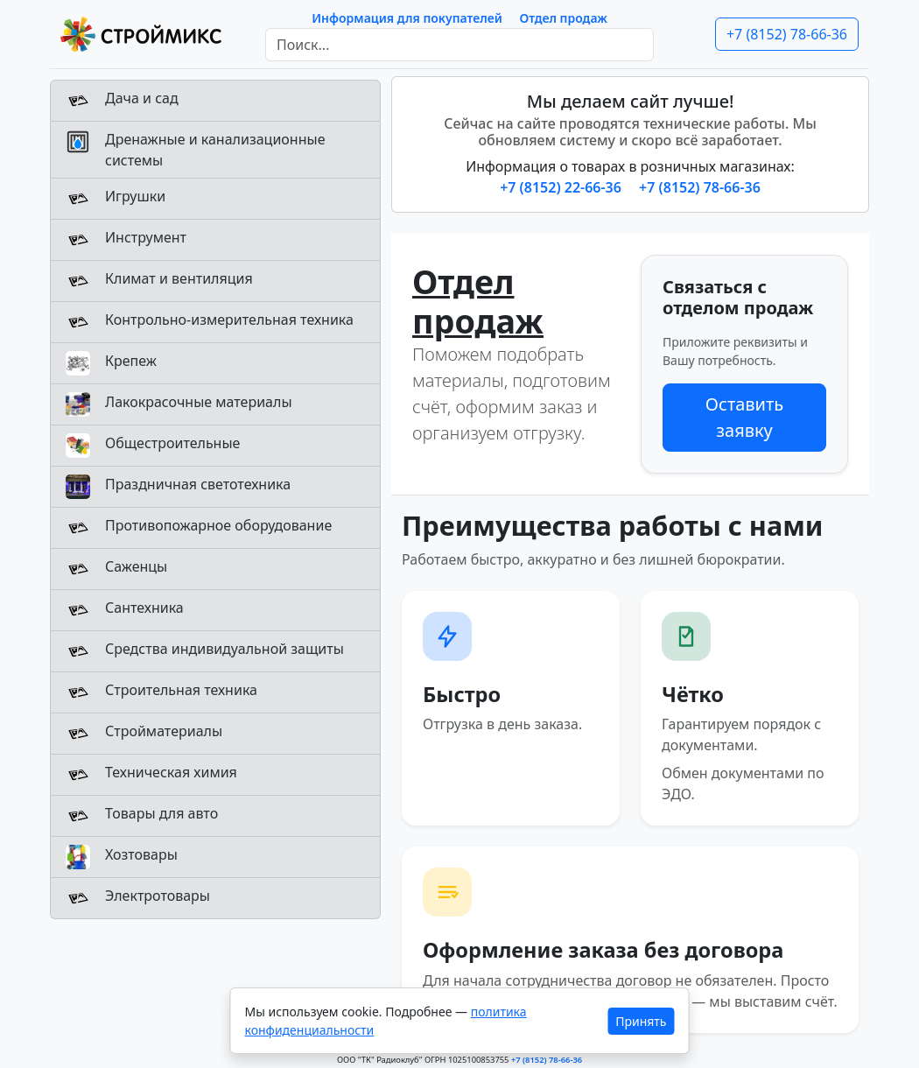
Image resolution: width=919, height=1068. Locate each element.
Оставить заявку (744, 417)
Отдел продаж (563, 18)
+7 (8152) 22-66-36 (562, 187)
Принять (640, 1021)
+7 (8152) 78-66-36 (786, 34)
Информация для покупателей (407, 18)
